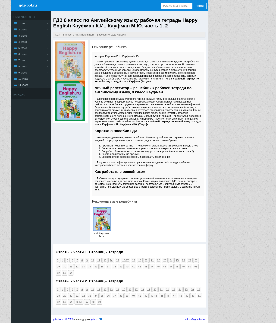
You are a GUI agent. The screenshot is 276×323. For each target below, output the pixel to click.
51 (195, 266)
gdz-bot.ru (28, 5)
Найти (200, 5)
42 (139, 266)
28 (196, 260)
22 (158, 260)
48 (177, 266)
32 (77, 266)
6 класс (22, 54)
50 (189, 266)
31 (71, 266)
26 (183, 260)
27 (189, 260)
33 (83, 266)
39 (121, 266)
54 (71, 272)
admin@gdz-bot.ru (195, 319)
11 (98, 260)
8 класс (22, 66)
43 (146, 266)
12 (105, 289)
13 (105, 260)
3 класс (22, 35)
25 (177, 260)
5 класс (22, 48)
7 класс (22, 60)
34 (89, 266)
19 (139, 260)
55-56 (79, 301)
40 (127, 266)
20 (146, 260)
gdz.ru (94, 319)
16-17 (125, 260)
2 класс (22, 29)
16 (130, 289)
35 (96, 266)
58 (93, 301)
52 (58, 272)
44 (152, 266)
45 (158, 266)
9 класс (22, 72)
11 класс (23, 85)
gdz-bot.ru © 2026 (63, 319)
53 (64, 272)
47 (170, 266)
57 (87, 301)
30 (64, 266)
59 (99, 301)
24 (171, 260)
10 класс (23, 78)
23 (164, 260)
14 (111, 260)
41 (133, 266)
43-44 (154, 295)
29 (58, 266)
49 (183, 266)
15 (117, 260)
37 (108, 266)
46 (164, 266)
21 (152, 260)
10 (92, 260)
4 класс (22, 41)
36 (102, 266)
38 (114, 266)
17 (136, 289)
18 (133, 260)
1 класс (22, 23)
